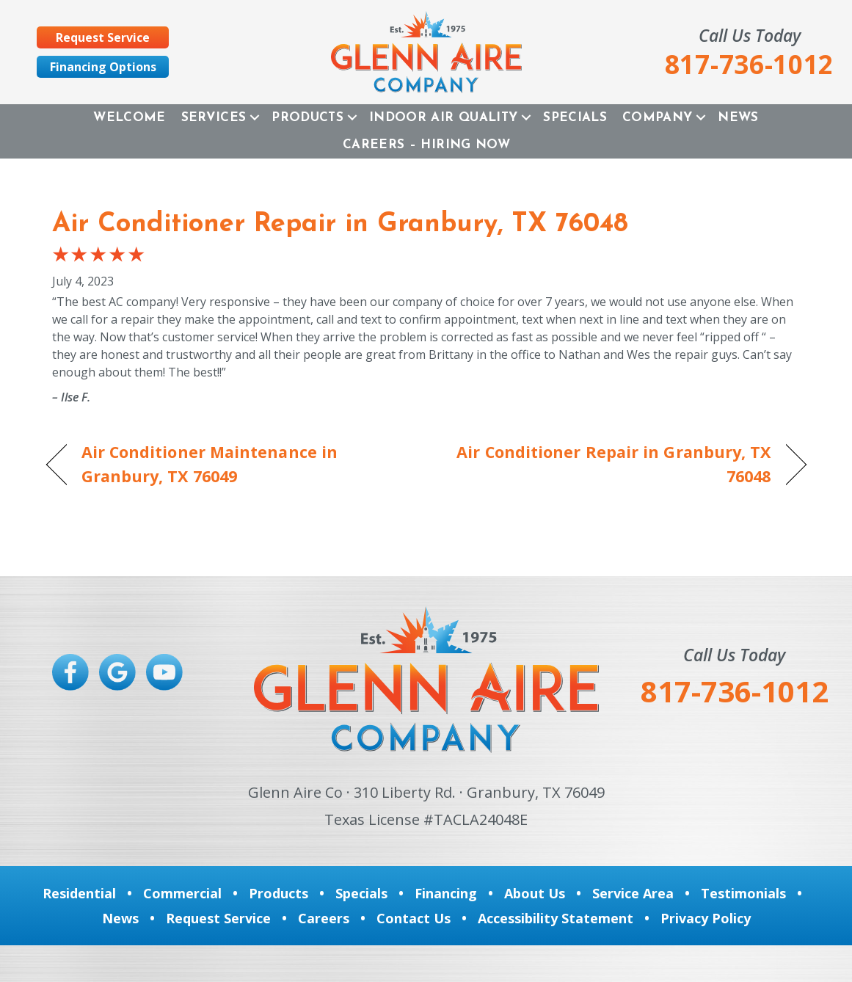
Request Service (218, 918)
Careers (323, 918)
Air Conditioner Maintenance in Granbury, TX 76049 (209, 463)
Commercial (182, 893)
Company (657, 118)
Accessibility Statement (555, 918)
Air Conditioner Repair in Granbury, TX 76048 (340, 224)
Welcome (129, 118)
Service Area (633, 893)
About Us (534, 893)
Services (214, 118)
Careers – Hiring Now (426, 145)
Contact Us (413, 918)
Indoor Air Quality (443, 118)
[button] (254, 117)
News (738, 118)
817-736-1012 (735, 691)
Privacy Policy (705, 918)
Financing (446, 893)
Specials (575, 118)
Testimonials (743, 893)
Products (307, 118)
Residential (79, 893)
